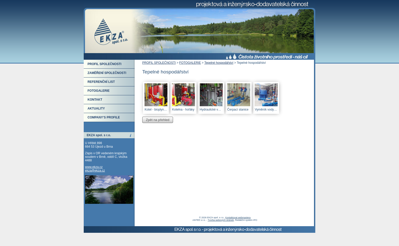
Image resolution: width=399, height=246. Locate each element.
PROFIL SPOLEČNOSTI (159, 63)
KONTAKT (95, 99)
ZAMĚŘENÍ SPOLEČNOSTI (107, 73)
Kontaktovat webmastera (238, 217)
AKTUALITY (96, 108)
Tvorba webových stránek (221, 220)
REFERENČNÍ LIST (101, 82)
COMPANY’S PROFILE (104, 117)
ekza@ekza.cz (95, 170)
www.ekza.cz (94, 167)
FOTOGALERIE (190, 63)
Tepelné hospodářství (218, 63)
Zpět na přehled (157, 120)
